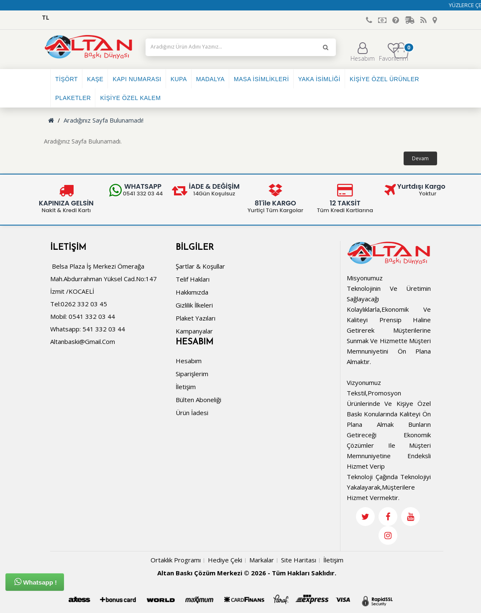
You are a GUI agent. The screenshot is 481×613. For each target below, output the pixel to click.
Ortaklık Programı (176, 560)
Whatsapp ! (35, 581)
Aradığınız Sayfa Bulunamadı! (103, 120)
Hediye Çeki (225, 560)
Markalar (261, 560)
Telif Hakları (193, 279)
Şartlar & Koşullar (200, 266)
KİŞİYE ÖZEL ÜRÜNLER (384, 79)
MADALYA (210, 79)
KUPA (179, 79)
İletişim (186, 386)
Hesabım (363, 52)
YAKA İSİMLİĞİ (319, 79)
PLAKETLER (73, 98)
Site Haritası (298, 560)
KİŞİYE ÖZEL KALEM (130, 98)
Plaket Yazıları (195, 318)
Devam (420, 158)
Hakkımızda (192, 292)
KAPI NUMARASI (137, 79)
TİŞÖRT (66, 79)
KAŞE (95, 79)
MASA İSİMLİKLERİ (261, 79)
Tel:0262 (63, 304)
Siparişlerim (192, 373)
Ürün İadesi (192, 412)
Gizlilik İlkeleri (194, 305)
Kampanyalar (194, 331)
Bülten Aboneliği (198, 399)
